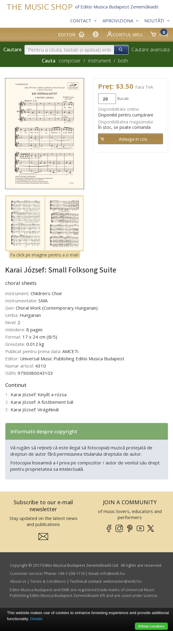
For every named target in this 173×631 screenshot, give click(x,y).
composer (70, 60)
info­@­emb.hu (112, 573)
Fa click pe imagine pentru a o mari (44, 255)
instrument (99, 60)
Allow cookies (151, 626)
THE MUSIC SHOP (40, 7)
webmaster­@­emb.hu (122, 581)
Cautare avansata (151, 49)
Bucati (123, 98)
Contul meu (124, 34)
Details (36, 619)
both (123, 60)
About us (18, 581)
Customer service (26, 573)
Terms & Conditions (48, 581)
